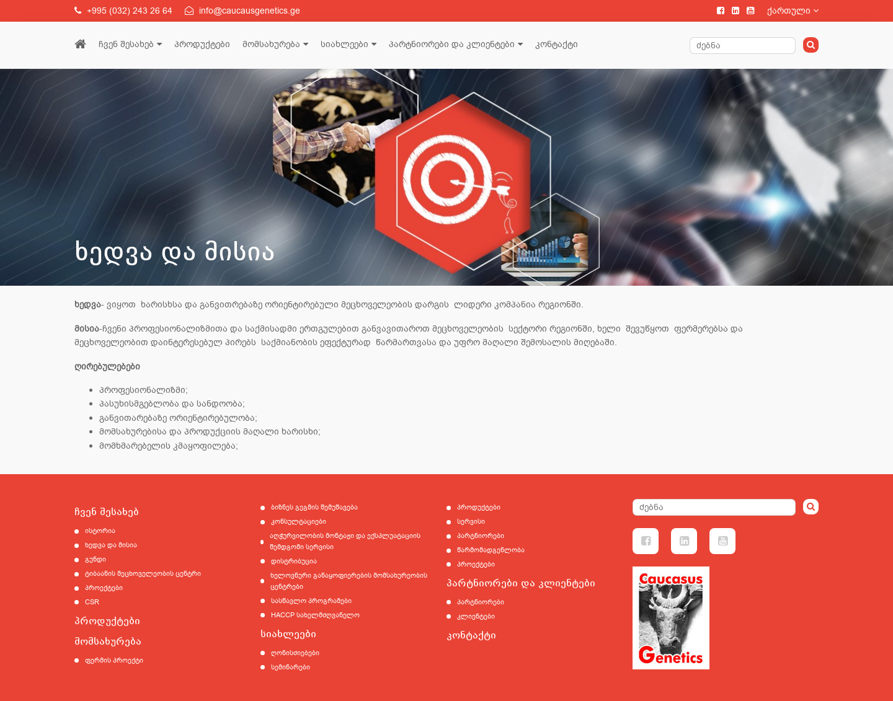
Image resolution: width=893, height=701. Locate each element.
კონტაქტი (556, 44)
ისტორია (100, 531)
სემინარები (290, 667)
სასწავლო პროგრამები (311, 601)
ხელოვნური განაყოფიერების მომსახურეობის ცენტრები (348, 581)
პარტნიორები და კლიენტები (452, 44)
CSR (92, 602)
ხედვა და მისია (111, 545)
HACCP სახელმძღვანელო (315, 615)
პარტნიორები (480, 535)
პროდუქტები (202, 44)
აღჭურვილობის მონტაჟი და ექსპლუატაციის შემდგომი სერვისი (345, 541)
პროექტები (104, 588)
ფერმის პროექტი (114, 660)
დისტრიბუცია (294, 561)
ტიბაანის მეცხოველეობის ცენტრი (143, 573)
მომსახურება (271, 44)
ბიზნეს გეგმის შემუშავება (314, 507)
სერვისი (471, 521)
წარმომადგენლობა (491, 550)
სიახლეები (344, 44)
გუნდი (95, 559)
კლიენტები (476, 616)
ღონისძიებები (295, 653)
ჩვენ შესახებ (126, 44)
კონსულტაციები (298, 521)
